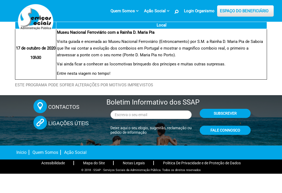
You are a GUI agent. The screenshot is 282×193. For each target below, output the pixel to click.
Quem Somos (45, 152)
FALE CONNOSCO (225, 130)
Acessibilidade (53, 163)
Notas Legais (134, 163)
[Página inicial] (35, 20)
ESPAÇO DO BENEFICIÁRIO (244, 11)
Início (21, 152)
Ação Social (75, 152)
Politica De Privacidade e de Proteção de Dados (202, 163)
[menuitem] (124, 11)
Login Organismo (199, 11)
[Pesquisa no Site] (176, 12)
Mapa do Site (94, 163)
